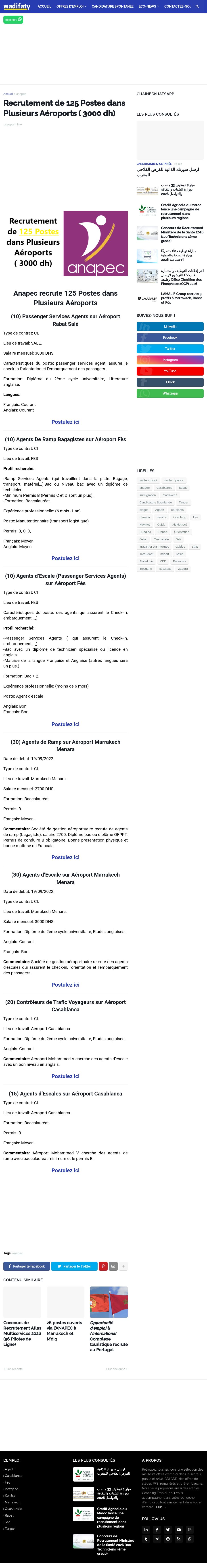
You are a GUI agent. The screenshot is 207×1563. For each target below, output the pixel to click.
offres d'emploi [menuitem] (70, 6)
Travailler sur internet (154, 546)
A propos (123, 1556)
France (162, 531)
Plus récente (14, 1355)
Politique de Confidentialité (155, 1556)
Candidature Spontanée (156, 501)
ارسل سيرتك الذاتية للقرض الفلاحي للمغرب (166, 172)
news (179, 553)
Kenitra (161, 516)
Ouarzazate (161, 538)
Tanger (183, 501)
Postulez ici (65, 422)
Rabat (183, 487)
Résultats (165, 568)
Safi (178, 538)
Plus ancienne (115, 1355)
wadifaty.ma (56, 1556)
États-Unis (146, 560)
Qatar (143, 538)
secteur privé (148, 479)
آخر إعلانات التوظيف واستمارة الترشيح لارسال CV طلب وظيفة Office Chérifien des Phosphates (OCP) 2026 (182, 276)
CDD (163, 560)
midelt (164, 553)
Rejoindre (13, 19)
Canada (145, 516)
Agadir (159, 509)
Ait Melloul (179, 524)
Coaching (179, 516)
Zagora (183, 568)
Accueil (8, 93)
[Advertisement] (103, 48)
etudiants (177, 509)
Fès (195, 516)
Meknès (145, 524)
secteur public (174, 479)
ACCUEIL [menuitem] (44, 6)
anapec (21, 93)
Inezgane (146, 568)
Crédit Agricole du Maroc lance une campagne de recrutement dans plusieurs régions (181, 211)
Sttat (195, 546)
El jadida (145, 531)
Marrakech (170, 494)
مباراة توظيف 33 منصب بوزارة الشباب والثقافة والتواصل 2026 (178, 189)
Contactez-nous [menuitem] (179, 6)
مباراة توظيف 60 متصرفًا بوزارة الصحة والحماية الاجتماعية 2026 (178, 254)
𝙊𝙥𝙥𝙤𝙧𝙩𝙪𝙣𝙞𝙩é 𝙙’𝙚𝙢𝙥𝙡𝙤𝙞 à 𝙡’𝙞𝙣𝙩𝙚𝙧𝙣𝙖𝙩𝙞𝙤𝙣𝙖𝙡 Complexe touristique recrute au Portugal (108, 1329)
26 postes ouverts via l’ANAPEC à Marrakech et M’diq (65, 1327)
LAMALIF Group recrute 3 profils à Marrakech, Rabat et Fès (181, 297)
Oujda (161, 524)
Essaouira (179, 560)
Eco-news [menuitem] (147, 6)
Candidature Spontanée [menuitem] (112, 6)
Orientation (181, 531)
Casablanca (164, 487)
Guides (180, 546)
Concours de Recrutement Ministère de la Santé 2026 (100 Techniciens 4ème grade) (182, 234)
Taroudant (146, 553)
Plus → (161, 1493)
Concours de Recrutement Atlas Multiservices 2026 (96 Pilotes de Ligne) (20, 1329)
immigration (148, 494)
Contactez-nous (192, 1556)
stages (144, 509)
